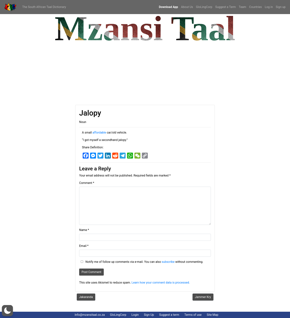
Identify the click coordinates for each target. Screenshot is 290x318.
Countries (255, 7)
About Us (187, 7)
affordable (99, 132)
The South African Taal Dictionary (44, 7)
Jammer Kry (203, 297)
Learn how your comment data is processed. (160, 282)
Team (242, 7)
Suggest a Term (225, 7)
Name (84, 230)
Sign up (281, 7)
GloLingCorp (204, 7)
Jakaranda (86, 297)
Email (83, 246)
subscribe (168, 262)
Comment (86, 183)
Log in (269, 7)
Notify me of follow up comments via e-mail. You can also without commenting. (141, 262)
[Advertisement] (114, 73)
